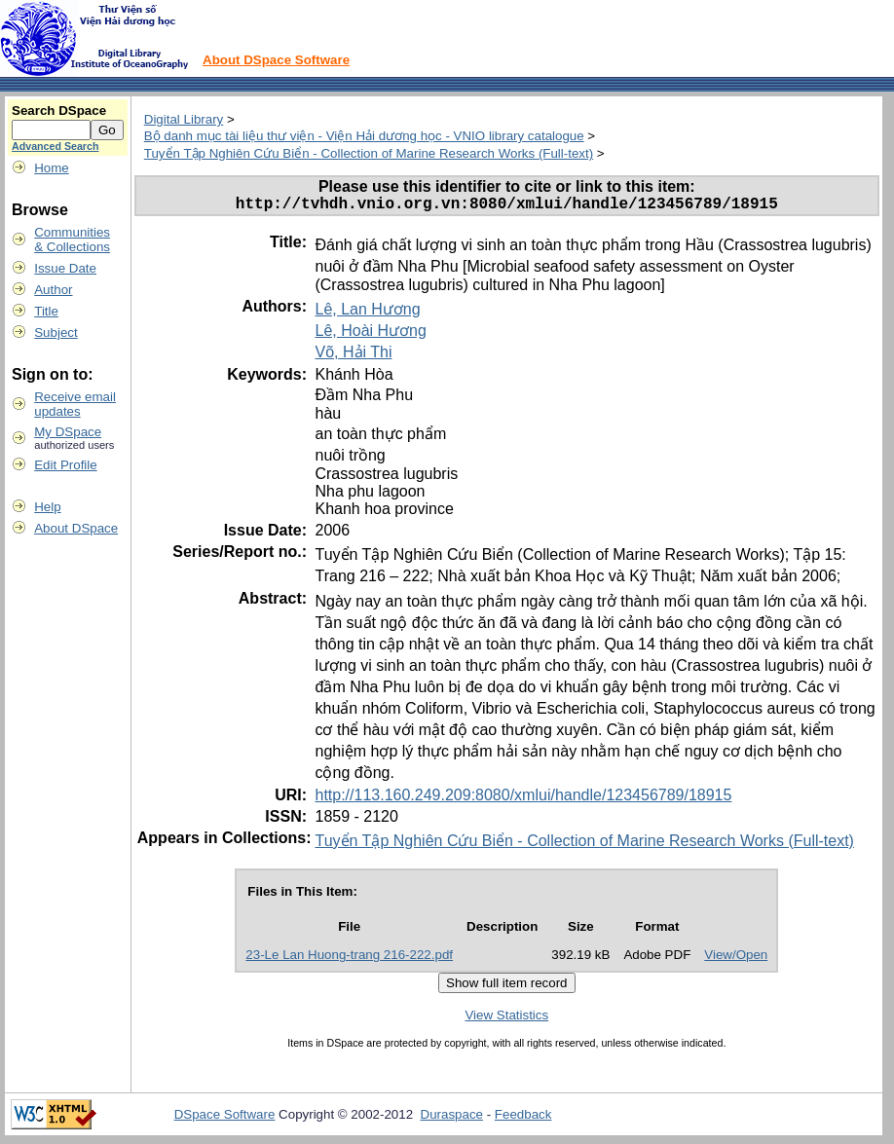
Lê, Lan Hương (367, 313)
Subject (55, 332)
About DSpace (76, 528)
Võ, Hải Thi (353, 356)
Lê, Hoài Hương (370, 334)
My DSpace (67, 431)
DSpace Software (225, 1118)
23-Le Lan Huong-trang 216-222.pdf (349, 958)
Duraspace (452, 1118)
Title (46, 311)
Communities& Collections (72, 239)
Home (51, 168)
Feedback (523, 1118)
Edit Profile (65, 465)
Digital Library (183, 119)
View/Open (735, 958)
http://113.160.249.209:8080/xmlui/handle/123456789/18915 (523, 799)
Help (47, 506)
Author (53, 289)
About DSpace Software (276, 60)
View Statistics (506, 1019)
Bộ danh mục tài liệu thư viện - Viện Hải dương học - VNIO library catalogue (364, 136)
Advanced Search (55, 146)
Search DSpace (59, 110)
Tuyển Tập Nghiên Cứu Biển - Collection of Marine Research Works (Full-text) (368, 153)
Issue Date (65, 268)
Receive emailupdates (75, 404)
